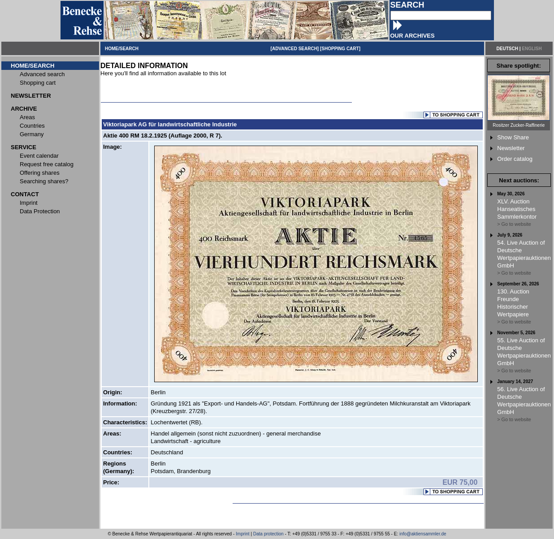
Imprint (243, 533)
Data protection (268, 533)
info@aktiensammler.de (422, 533)
